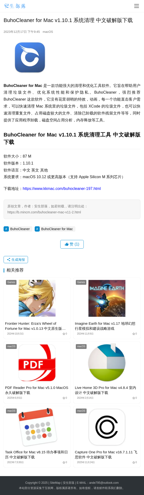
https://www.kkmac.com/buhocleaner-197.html (62, 189)
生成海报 (16, 259)
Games (11, 282)
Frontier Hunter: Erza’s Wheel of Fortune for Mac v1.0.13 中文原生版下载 (35, 326)
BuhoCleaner (20, 229)
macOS (48, 32)
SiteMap (55, 482)
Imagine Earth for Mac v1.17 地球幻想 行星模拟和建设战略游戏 (105, 325)
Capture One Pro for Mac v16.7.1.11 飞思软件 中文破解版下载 (106, 454)
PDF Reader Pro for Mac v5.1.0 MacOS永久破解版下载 (36, 390)
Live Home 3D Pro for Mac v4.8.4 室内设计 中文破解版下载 (105, 390)
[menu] (137, 6)
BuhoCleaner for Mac (57, 229)
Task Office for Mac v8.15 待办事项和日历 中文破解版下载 (36, 454)
